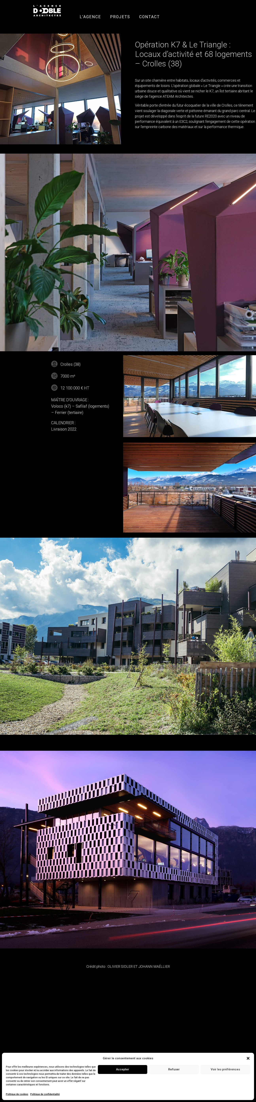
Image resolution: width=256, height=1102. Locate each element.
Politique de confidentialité (45, 1094)
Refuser (174, 1069)
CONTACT (149, 16)
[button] (248, 1058)
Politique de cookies (17, 1094)
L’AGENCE (90, 16)
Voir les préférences (225, 1069)
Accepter (122, 1069)
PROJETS (120, 16)
